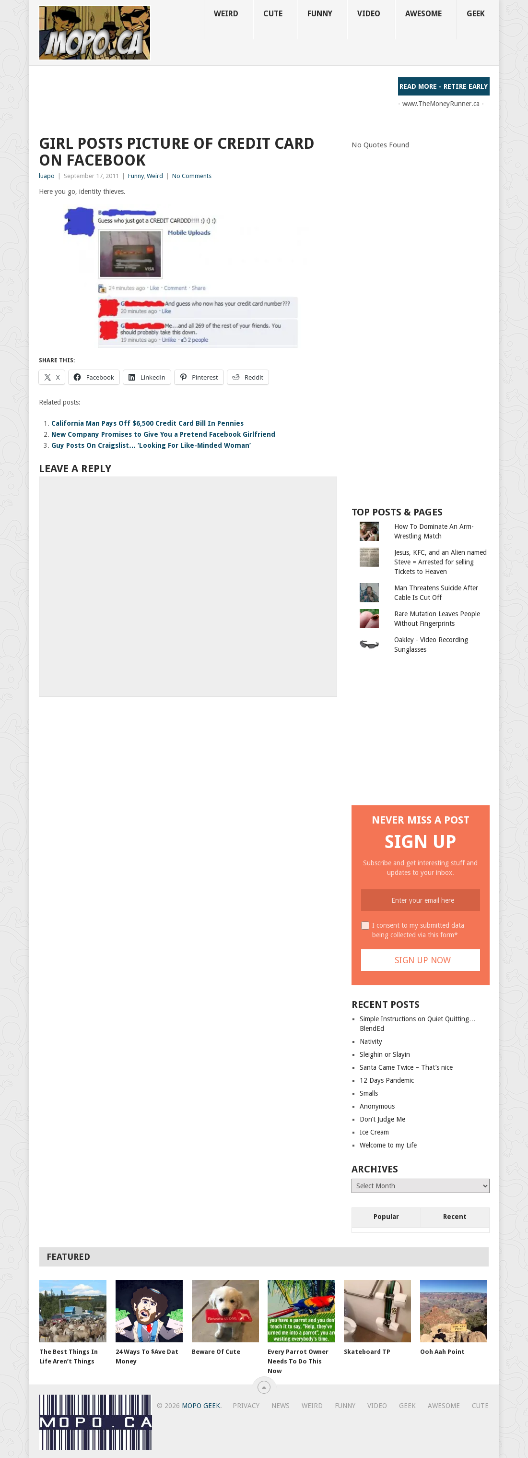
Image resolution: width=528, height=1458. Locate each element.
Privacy (246, 1406)
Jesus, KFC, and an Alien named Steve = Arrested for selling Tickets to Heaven (440, 562)
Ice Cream (374, 1132)
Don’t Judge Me (382, 1119)
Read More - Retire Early (443, 86)
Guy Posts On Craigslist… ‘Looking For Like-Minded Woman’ (151, 445)
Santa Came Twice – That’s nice (406, 1067)
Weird (226, 13)
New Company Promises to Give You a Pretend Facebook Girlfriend (163, 434)
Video (368, 13)
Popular (386, 1216)
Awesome (423, 13)
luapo (47, 175)
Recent (455, 1216)
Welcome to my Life (388, 1145)
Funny (319, 13)
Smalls (369, 1093)
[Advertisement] (213, 98)
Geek (476, 13)
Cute (272, 13)
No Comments (191, 175)
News (280, 1406)
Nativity (371, 1041)
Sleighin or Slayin (385, 1054)
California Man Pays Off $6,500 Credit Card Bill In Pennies (147, 423)
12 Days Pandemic (387, 1080)
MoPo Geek (201, 1406)
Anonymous (377, 1106)
